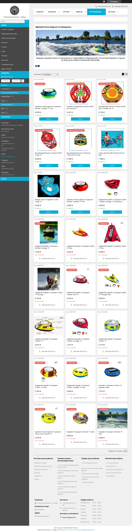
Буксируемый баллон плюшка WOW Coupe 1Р (48, 154)
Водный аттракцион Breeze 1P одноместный (110, 386)
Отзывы (4, 56)
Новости (4, 42)
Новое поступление (8, 38)
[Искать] (27, 21)
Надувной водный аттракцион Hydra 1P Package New (112, 294)
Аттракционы (95, 12)
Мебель (79, 12)
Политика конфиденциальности (85, 530)
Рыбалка (52, 12)
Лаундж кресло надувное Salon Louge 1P (46, 201)
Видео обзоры (6, 69)
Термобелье (110, 476)
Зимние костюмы (40, 463)
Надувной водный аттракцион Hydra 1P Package (49, 294)
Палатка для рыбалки (113, 473)
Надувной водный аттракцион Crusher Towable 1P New (78, 386)
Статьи (3, 47)
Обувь (36, 479)
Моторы (111, 12)
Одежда (37, 473)
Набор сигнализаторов (90, 474)
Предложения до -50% (9, 34)
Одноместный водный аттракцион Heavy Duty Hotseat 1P (48, 433)
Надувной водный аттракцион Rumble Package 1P (46, 247)
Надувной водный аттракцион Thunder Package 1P (78, 340)
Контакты (4, 60)
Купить (48, 119)
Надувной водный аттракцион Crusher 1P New (46, 386)
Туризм (66, 12)
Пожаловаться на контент (66, 530)
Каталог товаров (7, 29)
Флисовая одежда (40, 469)
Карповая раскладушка (114, 469)
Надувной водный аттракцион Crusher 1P (109, 340)
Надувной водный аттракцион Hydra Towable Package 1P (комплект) (112, 201)
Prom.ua (75, 528)
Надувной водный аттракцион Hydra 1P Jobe (80, 247)
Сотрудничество (7, 64)
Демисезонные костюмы (43, 466)
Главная (39, 12)
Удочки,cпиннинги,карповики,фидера (92, 469)
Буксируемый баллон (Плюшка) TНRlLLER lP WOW (78, 154)
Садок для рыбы (88, 482)
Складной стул (111, 466)
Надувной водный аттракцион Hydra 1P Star (112, 247)
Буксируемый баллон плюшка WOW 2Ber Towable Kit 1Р (112, 107)
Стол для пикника (112, 463)
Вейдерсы (38, 476)
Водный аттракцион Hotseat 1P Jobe (80, 432)
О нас (3, 51)
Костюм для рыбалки (89, 463)
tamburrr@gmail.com (8, 156)
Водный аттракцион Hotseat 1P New (110, 433)
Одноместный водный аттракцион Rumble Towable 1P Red (80, 201)
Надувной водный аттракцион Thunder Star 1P (78, 294)
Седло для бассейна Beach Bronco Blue (111, 154)
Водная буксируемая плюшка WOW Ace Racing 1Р (80, 107)
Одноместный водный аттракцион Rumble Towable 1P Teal (48, 107)
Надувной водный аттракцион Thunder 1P (46, 340)
